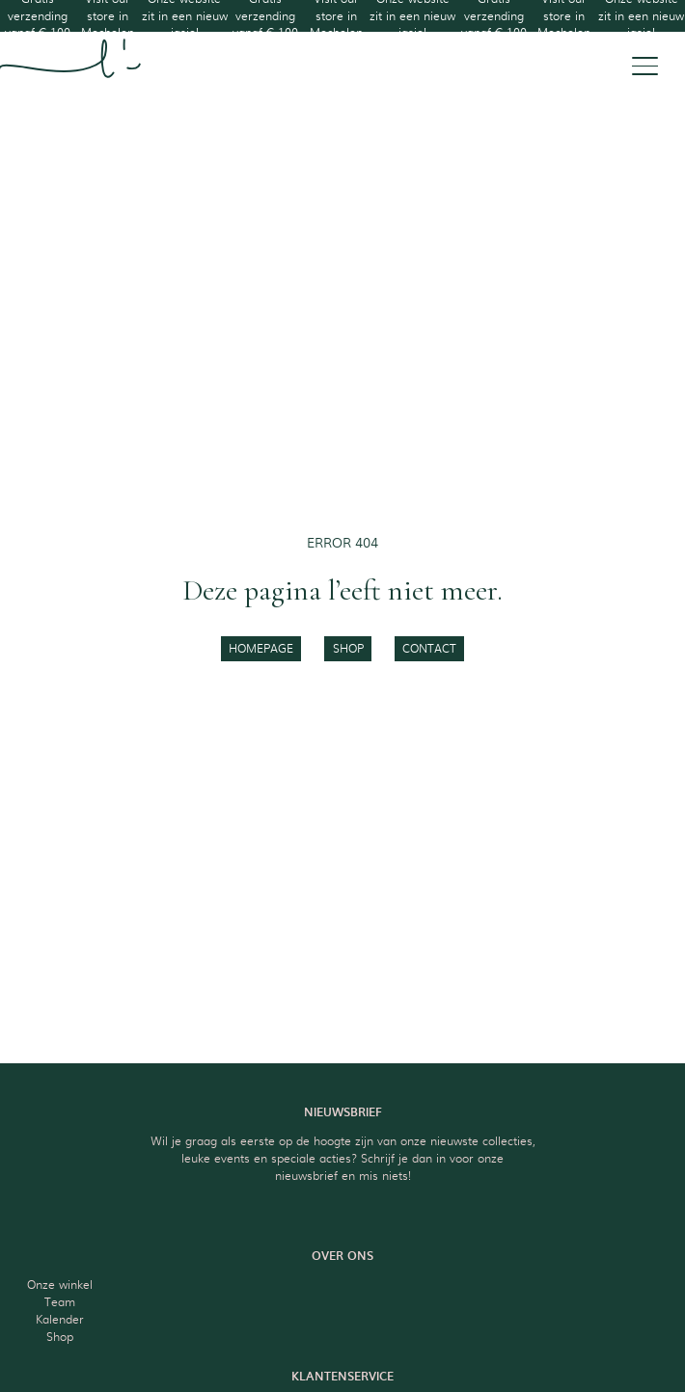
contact (429, 647)
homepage (261, 647)
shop (348, 647)
